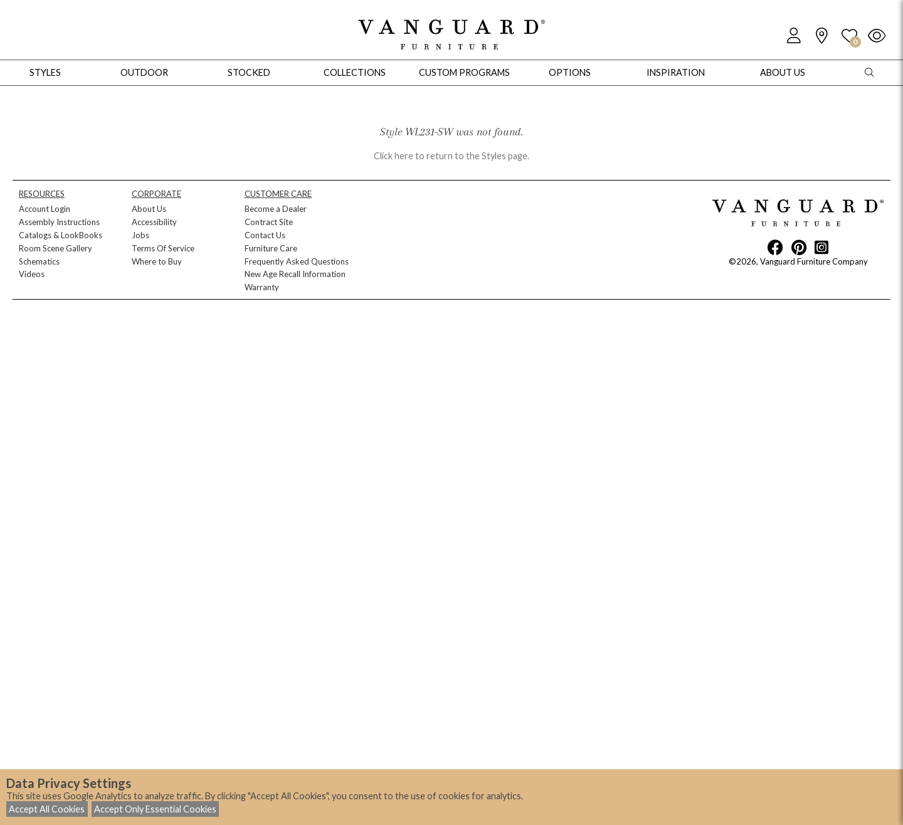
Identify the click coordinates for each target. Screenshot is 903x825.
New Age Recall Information (295, 274)
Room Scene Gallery (55, 248)
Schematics (39, 261)
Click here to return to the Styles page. (451, 155)
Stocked (249, 72)
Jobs (140, 235)
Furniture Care (271, 248)
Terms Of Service (163, 248)
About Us (149, 209)
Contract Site (269, 222)
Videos (32, 274)
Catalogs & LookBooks (60, 235)
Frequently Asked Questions (297, 261)
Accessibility (154, 222)
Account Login (44, 209)
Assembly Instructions (59, 222)
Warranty (262, 287)
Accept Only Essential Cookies (155, 809)
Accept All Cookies (47, 809)
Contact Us (265, 235)
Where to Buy (157, 261)
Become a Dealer (276, 209)
